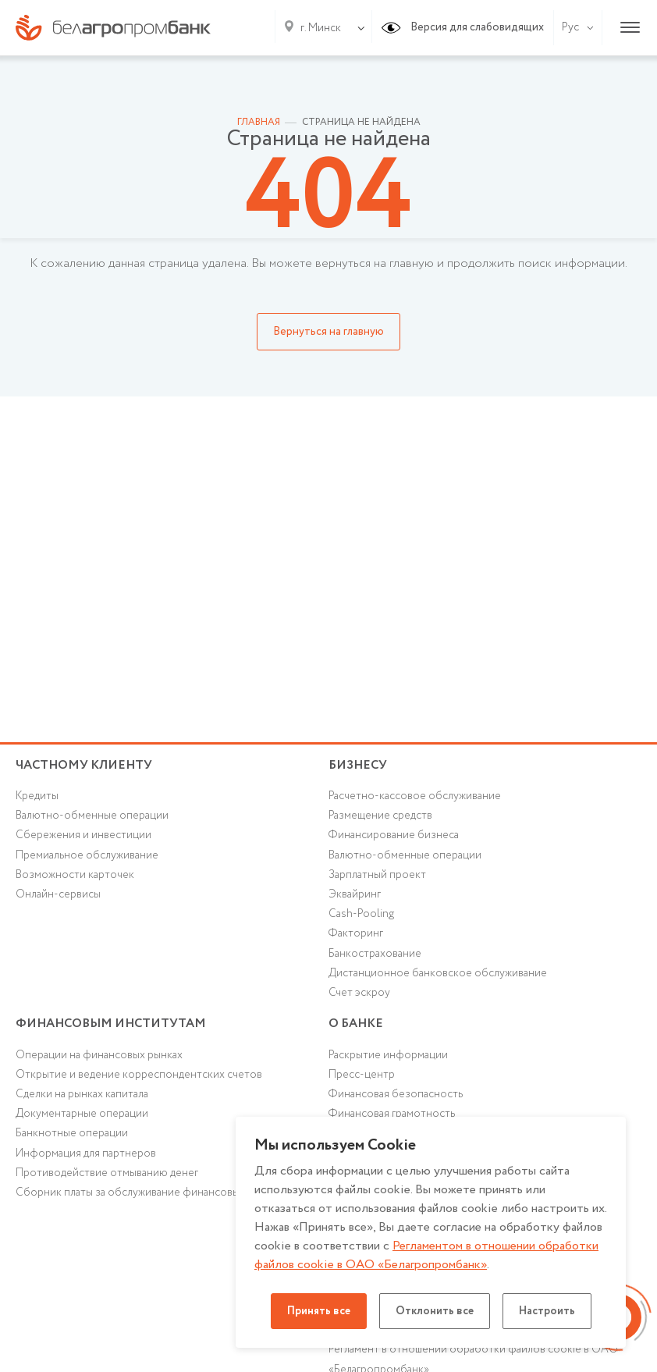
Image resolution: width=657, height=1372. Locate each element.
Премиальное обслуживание (87, 855)
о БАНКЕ (355, 1024)
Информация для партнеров (86, 1153)
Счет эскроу (359, 993)
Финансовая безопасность (395, 1094)
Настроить (547, 1311)
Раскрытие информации (388, 1055)
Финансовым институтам (111, 1024)
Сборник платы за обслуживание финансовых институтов (161, 1192)
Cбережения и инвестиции (83, 835)
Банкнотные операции (72, 1133)
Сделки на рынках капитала (82, 1094)
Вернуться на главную (328, 331)
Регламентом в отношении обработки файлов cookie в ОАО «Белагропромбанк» (426, 1255)
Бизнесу (357, 765)
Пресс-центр (361, 1074)
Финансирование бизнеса (393, 835)
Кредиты (37, 796)
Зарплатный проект (377, 875)
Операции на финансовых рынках (99, 1055)
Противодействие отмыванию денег (107, 1173)
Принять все (318, 1311)
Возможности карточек (75, 875)
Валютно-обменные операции (92, 815)
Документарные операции (82, 1113)
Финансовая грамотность (391, 1113)
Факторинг (355, 933)
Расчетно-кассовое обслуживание (414, 796)
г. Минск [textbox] (320, 28)
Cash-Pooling (361, 914)
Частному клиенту (84, 765)
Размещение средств (380, 815)
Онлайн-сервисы (58, 894)
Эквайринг (354, 894)
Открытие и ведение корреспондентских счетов (139, 1074)
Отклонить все (435, 1311)
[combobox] (317, 28)
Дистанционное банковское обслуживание (437, 973)
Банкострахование (374, 953)
